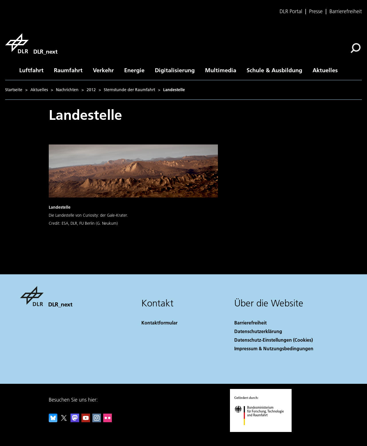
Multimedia (220, 70)
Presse (316, 11)
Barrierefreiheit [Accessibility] (250, 323)
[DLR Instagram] (96, 420)
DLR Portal (291, 11)
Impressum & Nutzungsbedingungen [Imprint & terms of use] (273, 348)
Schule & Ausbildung (274, 70)
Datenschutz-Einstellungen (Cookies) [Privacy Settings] (273, 340)
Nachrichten (67, 90)
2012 (91, 90)
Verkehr (103, 70)
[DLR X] (64, 420)
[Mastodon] (75, 420)
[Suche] (355, 48)
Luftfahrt (31, 70)
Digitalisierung (175, 70)
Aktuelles (325, 70)
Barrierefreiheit (345, 11)
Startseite (13, 90)
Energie (134, 70)
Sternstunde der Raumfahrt (129, 90)
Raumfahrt (68, 70)
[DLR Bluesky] (53, 420)
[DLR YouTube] (85, 420)
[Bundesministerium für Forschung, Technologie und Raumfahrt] (262, 430)
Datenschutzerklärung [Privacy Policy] (258, 331)
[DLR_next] (31, 43)
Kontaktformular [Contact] (159, 323)
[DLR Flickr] (107, 420)
